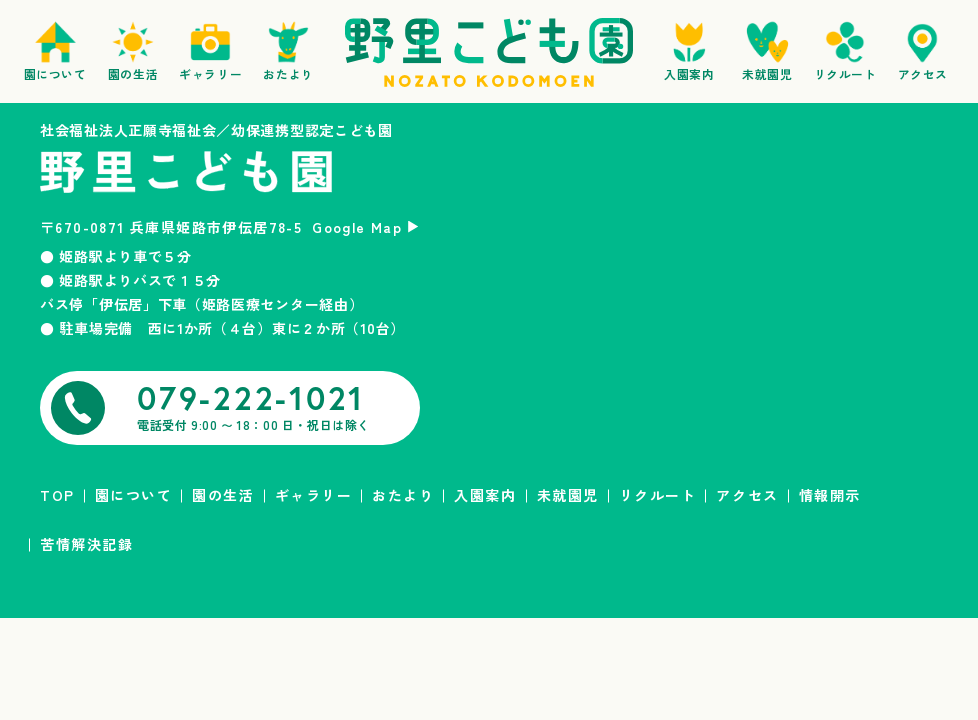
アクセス (747, 495)
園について (134, 495)
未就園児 (568, 495)
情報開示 (830, 495)
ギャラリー (314, 495)
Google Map (357, 227)
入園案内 (485, 495)
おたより (403, 495)
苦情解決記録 (86, 544)
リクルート (658, 495)
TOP (57, 495)
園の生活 (223, 495)
